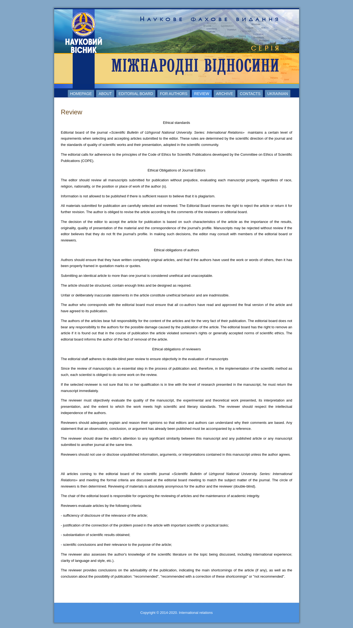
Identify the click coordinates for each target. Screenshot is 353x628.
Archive (224, 93)
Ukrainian (277, 93)
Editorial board (136, 93)
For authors (173, 93)
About (105, 93)
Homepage (81, 93)
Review (201, 93)
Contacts (250, 93)
